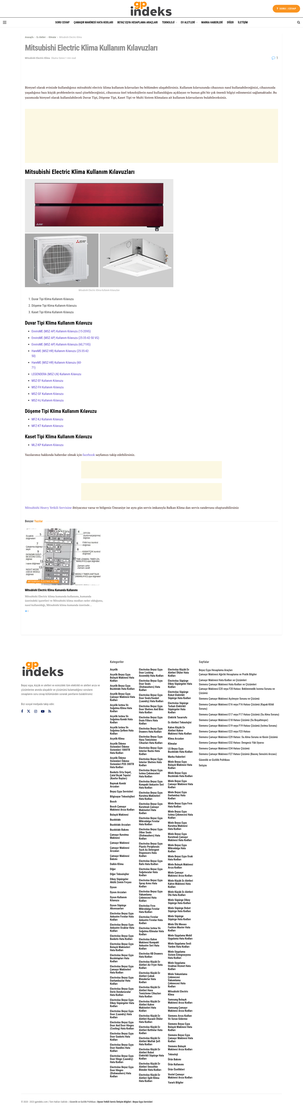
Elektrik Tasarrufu (177, 717)
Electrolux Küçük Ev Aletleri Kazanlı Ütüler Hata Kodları (151, 1018)
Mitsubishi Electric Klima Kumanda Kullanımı (51, 590)
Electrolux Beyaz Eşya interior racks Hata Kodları (151, 751)
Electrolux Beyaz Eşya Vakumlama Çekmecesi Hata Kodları (151, 896)
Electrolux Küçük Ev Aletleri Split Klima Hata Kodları (149, 1078)
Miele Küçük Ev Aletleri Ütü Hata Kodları (180, 893)
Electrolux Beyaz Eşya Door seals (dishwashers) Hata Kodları (151, 685)
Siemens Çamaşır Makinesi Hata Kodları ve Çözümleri (227, 684)
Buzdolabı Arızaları (120, 824)
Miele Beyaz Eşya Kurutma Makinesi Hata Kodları (177, 825)
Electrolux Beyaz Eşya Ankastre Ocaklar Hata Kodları (122, 927)
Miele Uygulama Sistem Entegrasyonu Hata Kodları (179, 954)
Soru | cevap (286, 8)
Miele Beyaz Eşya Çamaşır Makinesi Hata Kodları (180, 784)
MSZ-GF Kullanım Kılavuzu (47, 394)
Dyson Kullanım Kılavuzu (118, 899)
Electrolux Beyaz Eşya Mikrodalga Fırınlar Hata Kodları (151, 821)
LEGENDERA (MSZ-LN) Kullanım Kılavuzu (56, 374)
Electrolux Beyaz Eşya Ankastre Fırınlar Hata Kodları (122, 916)
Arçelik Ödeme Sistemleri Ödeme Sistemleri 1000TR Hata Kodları (120, 748)
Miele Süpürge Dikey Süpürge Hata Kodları (179, 901)
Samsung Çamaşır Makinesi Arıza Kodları (180, 1009)
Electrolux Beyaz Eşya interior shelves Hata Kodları (151, 762)
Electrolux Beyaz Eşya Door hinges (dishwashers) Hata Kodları (122, 1072)
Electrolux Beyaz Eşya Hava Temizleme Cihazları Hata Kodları (151, 739)
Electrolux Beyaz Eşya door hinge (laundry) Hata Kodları (122, 1059)
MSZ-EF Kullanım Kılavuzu (47, 381)
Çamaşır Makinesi (119, 842)
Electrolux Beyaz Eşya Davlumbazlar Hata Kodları (122, 980)
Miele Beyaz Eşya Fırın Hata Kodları (180, 805)
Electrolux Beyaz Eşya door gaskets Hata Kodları (122, 1036)
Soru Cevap (62, 22)
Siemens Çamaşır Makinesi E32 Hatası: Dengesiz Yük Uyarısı (231, 742)
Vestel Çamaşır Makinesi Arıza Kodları (180, 1076)
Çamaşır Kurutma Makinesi (119, 836)
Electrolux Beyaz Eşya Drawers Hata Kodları (151, 730)
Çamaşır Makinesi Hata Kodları (93, 22)
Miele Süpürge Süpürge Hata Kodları (179, 918)
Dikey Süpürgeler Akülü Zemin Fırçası (120, 881)
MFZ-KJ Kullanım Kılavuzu (47, 419)
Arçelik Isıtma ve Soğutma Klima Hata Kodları (121, 708)
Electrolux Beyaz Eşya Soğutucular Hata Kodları (151, 872)
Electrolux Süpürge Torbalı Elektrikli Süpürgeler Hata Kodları (178, 708)
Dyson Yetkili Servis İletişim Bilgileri (114, 1101)
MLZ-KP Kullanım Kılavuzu (47, 445)
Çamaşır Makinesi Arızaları (119, 849)
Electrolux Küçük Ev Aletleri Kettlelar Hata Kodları (151, 1030)
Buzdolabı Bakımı (119, 829)
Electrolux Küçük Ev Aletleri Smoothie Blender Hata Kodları (150, 1066)
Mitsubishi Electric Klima (70, 37)
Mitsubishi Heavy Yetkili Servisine (48, 507)
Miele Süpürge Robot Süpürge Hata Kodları (179, 910)
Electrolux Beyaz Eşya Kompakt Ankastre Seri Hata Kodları (151, 784)
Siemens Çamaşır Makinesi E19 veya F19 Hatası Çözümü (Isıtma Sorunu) (238, 725)
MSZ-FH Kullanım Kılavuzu (47, 387)
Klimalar (52, 37)
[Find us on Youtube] (42, 711)
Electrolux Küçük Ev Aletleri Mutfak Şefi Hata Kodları (149, 1041)
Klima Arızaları (176, 738)
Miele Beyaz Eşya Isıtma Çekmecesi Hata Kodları (180, 814)
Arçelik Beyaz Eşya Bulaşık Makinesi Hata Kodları (122, 677)
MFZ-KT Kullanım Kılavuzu (47, 426)
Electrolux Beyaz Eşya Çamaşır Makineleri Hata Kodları (122, 969)
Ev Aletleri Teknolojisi (180, 722)
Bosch (113, 801)
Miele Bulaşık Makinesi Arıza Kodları (180, 866)
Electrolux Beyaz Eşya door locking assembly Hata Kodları (151, 672)
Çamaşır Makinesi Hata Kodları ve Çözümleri (223, 680)
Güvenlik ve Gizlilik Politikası (214, 759)
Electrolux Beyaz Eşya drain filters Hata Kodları (151, 720)
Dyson (113, 887)
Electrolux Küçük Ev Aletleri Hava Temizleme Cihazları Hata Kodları (150, 992)
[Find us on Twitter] (28, 711)
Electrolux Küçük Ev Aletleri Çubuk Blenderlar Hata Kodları (149, 977)
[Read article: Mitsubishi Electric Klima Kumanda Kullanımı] (64, 557)
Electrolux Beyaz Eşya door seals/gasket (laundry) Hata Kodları (151, 698)
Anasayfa (29, 37)
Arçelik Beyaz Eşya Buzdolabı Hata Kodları (122, 687)
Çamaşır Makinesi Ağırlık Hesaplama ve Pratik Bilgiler (228, 674)
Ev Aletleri (188, 22)
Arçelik (114, 669)
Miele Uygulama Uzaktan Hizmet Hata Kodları (179, 966)
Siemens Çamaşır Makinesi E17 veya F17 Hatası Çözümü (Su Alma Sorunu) (239, 714)
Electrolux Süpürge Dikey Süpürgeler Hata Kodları (180, 683)
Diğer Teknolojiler (119, 874)
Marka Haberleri (212, 22)
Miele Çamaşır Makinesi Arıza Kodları (180, 874)
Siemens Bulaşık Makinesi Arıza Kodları (180, 1048)
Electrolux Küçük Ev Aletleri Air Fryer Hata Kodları (151, 964)
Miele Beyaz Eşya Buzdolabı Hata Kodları (180, 774)
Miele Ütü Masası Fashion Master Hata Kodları (179, 927)
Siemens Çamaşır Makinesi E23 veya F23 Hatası (224, 731)
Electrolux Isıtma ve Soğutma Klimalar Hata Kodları (151, 931)
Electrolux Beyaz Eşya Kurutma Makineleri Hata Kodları (151, 795)
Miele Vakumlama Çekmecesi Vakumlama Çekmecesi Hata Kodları (177, 980)
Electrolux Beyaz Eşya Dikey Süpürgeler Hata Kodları (122, 1003)
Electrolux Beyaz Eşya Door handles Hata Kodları (122, 1047)
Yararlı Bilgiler (175, 1082)
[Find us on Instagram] (35, 711)
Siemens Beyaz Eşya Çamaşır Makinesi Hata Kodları (180, 1038)
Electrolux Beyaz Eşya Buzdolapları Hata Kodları (122, 958)
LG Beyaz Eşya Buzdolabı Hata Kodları (180, 750)
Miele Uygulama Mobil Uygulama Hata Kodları (180, 937)
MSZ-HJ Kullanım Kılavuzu (47, 400)
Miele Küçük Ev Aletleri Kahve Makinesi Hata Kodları (180, 883)
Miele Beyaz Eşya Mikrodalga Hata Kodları (177, 848)
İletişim (243, 22)
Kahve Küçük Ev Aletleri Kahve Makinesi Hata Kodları (180, 730)
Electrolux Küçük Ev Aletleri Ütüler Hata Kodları (178, 672)
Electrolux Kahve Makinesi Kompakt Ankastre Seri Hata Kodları (149, 944)
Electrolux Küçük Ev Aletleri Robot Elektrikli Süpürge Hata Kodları (151, 1054)
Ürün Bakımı (174, 1059)
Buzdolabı (115, 819)
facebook (89, 455)
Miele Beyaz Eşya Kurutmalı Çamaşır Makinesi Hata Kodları (180, 837)
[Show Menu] (4, 22)
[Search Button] (298, 22)
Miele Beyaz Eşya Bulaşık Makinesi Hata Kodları (180, 764)
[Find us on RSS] (49, 711)
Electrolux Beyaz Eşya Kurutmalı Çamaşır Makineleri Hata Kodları (151, 808)
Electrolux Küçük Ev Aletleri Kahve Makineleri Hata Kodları (149, 1006)
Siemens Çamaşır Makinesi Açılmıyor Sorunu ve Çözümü (229, 698)
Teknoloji (168, 22)
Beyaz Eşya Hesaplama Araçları (137, 22)
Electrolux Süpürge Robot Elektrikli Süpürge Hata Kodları (179, 695)
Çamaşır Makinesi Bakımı (119, 857)
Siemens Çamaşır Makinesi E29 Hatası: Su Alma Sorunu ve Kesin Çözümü (238, 737)
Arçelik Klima (117, 738)
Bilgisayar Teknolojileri (122, 796)
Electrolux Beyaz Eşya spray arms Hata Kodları (151, 883)
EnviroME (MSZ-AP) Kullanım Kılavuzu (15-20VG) (61, 331)
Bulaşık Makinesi (119, 814)
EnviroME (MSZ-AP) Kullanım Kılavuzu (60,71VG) (61, 344)
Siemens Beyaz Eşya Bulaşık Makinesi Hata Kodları (180, 1027)
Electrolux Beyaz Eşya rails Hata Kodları (151, 862)
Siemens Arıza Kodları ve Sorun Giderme (180, 1017)
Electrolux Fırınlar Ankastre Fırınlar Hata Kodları (151, 920)
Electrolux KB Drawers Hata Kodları (151, 955)
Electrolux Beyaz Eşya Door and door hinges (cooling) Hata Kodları (122, 1025)
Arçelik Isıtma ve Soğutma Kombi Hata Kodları (121, 719)
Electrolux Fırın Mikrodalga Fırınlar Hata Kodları (149, 908)
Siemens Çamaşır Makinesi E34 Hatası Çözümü (224, 748)
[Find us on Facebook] (22, 711)
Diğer (230, 22)
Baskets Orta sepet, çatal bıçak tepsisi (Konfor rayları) (120, 775)
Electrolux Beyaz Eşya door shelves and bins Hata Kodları (151, 709)
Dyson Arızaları (118, 892)
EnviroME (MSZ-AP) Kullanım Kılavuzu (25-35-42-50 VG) (65, 338)
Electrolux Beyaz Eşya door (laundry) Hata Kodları (122, 1014)
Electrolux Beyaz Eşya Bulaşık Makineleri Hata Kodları (122, 947)
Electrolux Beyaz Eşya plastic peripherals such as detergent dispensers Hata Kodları (151, 850)
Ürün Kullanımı (176, 1064)
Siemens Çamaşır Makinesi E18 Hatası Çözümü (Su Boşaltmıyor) (233, 720)
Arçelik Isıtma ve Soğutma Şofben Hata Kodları (122, 730)
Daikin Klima (116, 864)
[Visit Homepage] (151, 9)
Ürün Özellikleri (176, 1069)
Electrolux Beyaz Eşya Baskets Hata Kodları (122, 937)
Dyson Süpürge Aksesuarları (118, 907)
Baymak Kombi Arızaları (118, 785)
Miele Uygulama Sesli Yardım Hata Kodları (179, 945)
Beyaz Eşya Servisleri (121, 791)
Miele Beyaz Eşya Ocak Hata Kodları (180, 858)
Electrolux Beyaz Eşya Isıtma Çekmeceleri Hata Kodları (151, 773)
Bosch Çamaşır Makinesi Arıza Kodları (122, 808)
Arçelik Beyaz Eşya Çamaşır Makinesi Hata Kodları (122, 697)
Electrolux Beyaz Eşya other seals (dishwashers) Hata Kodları (151, 834)
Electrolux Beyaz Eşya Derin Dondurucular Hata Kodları (122, 991)
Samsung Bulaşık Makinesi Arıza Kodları (180, 1001)
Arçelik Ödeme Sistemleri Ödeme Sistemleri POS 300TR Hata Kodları (122, 762)
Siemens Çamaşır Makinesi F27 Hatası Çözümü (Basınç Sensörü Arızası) (238, 754)
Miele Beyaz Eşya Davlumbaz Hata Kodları (177, 795)
